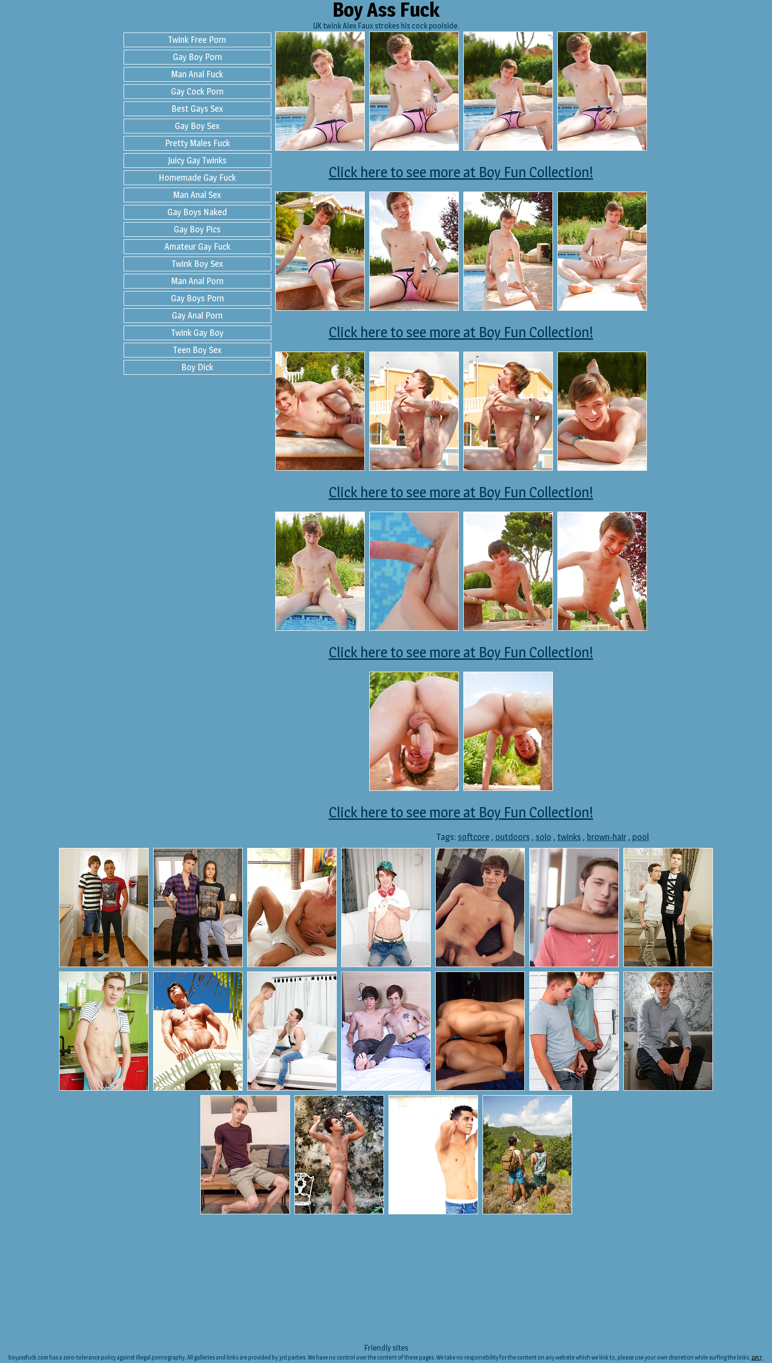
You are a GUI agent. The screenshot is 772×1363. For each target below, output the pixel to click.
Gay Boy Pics (197, 229)
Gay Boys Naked (197, 212)
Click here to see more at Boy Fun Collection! (461, 172)
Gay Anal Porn (197, 315)
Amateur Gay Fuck (197, 246)
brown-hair (606, 837)
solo (543, 837)
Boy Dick (197, 367)
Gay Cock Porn (197, 91)
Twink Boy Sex (197, 264)
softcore (473, 837)
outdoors (512, 837)
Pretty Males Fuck (197, 143)
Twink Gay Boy (197, 332)
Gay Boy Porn (197, 57)
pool (640, 837)
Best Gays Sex (197, 108)
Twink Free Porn (197, 39)
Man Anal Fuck (197, 74)
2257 (756, 1357)
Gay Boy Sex (197, 126)
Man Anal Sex (197, 195)
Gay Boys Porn (197, 298)
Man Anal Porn (197, 281)
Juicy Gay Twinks (197, 160)
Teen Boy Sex (197, 350)
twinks (569, 837)
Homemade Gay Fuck (197, 177)
